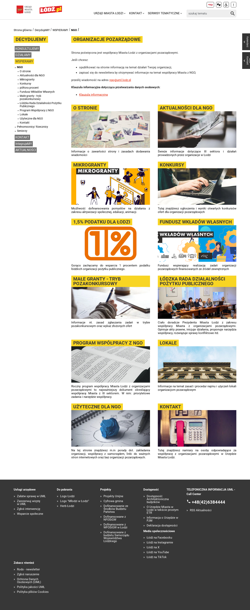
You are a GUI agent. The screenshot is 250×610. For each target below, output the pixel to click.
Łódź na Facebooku (159, 537)
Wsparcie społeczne (30, 513)
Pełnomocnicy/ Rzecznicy (32, 126)
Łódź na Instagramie (160, 542)
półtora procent (29, 87)
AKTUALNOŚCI (25, 150)
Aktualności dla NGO (32, 75)
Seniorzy (22, 130)
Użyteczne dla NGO (31, 118)
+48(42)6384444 (208, 502)
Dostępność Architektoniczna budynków (158, 499)
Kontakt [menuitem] (135, 13)
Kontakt (24, 122)
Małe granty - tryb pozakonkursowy (30, 97)
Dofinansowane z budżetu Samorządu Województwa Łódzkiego (116, 537)
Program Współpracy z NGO (37, 110)
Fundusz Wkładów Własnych (37, 91)
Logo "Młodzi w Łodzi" (74, 501)
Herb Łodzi (67, 506)
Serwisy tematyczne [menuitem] (164, 13)
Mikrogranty (27, 79)
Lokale (24, 114)
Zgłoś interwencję (28, 509)
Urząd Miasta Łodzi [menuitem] (108, 13)
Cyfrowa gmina (113, 501)
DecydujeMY (42, 30)
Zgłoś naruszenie (28, 574)
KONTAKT (22, 137)
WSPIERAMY (60, 30)
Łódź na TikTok (157, 557)
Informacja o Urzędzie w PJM (162, 519)
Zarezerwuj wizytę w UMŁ (28, 503)
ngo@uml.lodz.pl (120, 80)
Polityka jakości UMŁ (31, 587)
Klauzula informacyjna (93, 94)
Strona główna (23, 30)
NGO (74, 30)
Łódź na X (153, 547)
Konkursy (25, 83)
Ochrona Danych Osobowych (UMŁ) (29, 581)
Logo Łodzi (67, 496)
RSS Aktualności (201, 510)
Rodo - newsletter (28, 569)
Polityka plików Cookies (33, 591)
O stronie (25, 71)
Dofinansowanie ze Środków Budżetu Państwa (116, 509)
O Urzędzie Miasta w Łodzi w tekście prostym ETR (163, 510)
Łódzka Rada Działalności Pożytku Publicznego (41, 105)
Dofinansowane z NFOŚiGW (115, 518)
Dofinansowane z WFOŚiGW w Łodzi (115, 526)
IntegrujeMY (23, 144)
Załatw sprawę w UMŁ (31, 496)
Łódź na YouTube (158, 552)
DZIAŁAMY (23, 55)
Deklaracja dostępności (162, 525)
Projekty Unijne (113, 496)
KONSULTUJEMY (27, 49)
